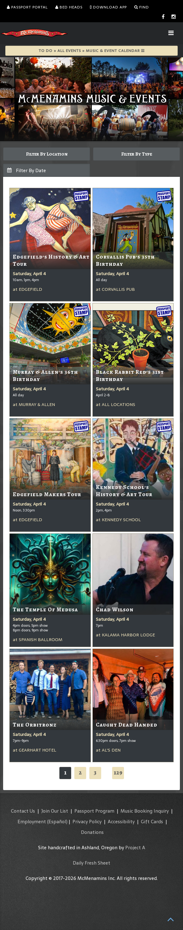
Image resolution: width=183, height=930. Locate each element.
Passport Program (94, 811)
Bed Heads (68, 7)
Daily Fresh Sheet (91, 863)
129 (118, 772)
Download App (108, 7)
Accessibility (121, 821)
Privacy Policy (86, 821)
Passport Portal (27, 7)
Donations (92, 832)
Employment (31, 821)
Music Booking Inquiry (145, 811)
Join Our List (54, 811)
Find (141, 7)
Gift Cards (152, 821)
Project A (135, 847)
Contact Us (23, 811)
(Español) (57, 821)
